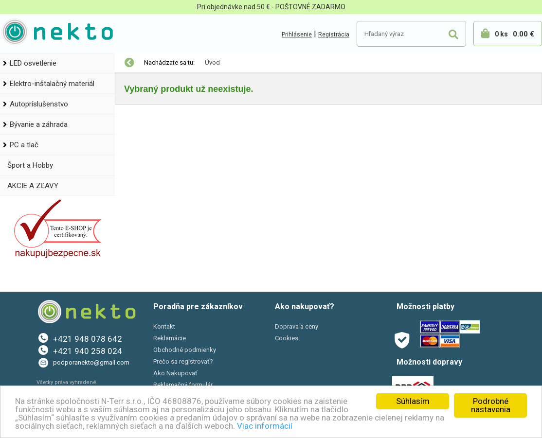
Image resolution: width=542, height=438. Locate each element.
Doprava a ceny (296, 326)
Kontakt (164, 326)
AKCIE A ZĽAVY (32, 185)
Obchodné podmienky (184, 349)
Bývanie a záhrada (39, 124)
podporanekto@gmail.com (91, 362)
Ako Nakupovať (175, 373)
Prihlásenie (297, 34)
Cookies (286, 338)
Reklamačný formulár (183, 384)
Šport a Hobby (30, 165)
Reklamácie (169, 338)
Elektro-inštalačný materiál (52, 83)
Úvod (212, 62)
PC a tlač (24, 144)
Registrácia (333, 34)
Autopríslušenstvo (39, 104)
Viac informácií (264, 426)
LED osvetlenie (33, 63)
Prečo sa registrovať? (183, 361)
